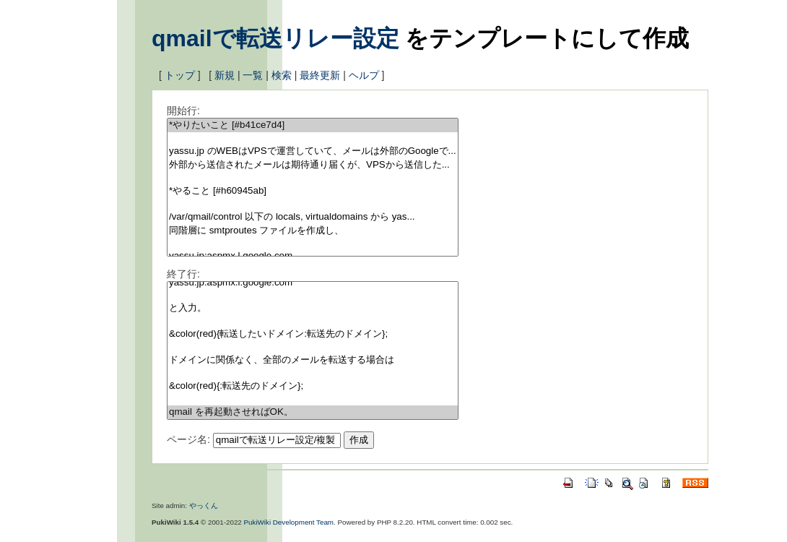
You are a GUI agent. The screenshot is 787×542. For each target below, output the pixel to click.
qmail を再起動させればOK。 (313, 412)
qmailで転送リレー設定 (275, 38)
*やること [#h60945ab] (313, 191)
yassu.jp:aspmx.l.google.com (313, 283)
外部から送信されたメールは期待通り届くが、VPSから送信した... (313, 165)
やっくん (203, 505)
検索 (281, 75)
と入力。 (313, 308)
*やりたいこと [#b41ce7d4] (313, 125)
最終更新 (320, 75)
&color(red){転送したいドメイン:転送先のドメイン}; (313, 334)
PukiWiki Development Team (289, 522)
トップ (180, 75)
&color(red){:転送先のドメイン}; (313, 386)
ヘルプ (364, 75)
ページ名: (188, 439)
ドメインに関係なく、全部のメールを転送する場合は (313, 360)
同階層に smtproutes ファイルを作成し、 (313, 231)
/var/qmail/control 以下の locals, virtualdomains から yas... (313, 217)
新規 (224, 75)
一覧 (253, 75)
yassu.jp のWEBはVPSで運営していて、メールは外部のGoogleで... (313, 151)
